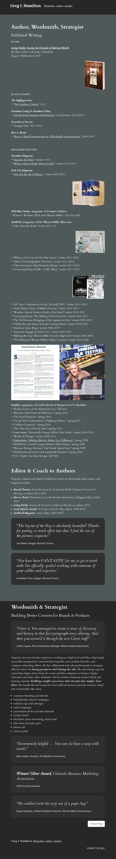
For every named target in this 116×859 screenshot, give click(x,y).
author (59, 6)
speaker (68, 6)
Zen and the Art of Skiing (28, 174)
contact (91, 848)
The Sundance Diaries (26, 104)
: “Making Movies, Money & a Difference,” (43, 440)
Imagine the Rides (24, 159)
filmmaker (49, 6)
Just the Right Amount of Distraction (34, 115)
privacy (101, 848)
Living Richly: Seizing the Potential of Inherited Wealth (40, 48)
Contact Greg (96, 823)
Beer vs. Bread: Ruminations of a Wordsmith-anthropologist (47, 136)
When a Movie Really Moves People (34, 163)
